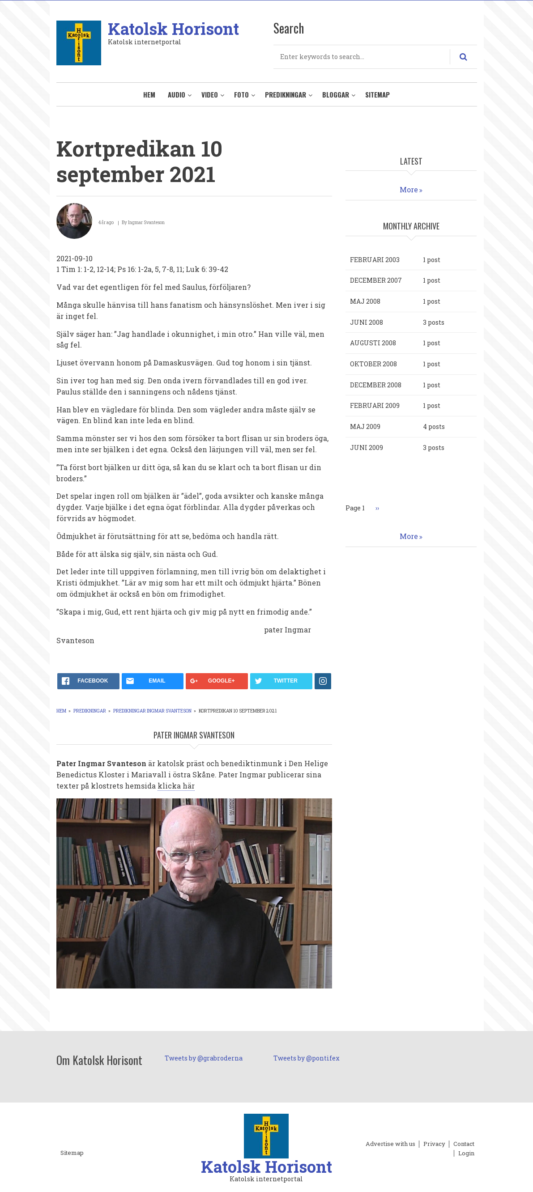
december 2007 (376, 280)
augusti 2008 (373, 343)
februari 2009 (375, 405)
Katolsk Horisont (173, 28)
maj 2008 (365, 301)
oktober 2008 (373, 364)
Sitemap (377, 94)
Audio (176, 94)
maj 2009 (365, 426)
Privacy (434, 1144)
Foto (241, 94)
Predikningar (285, 94)
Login (466, 1153)
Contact (463, 1144)
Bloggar (335, 94)
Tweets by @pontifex (306, 1058)
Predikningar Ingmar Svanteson (152, 711)
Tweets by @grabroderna (204, 1058)
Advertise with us (390, 1144)
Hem (149, 94)
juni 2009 (366, 447)
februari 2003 (375, 259)
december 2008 (375, 385)
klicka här (176, 785)
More (409, 189)
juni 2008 (366, 322)
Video (209, 94)
